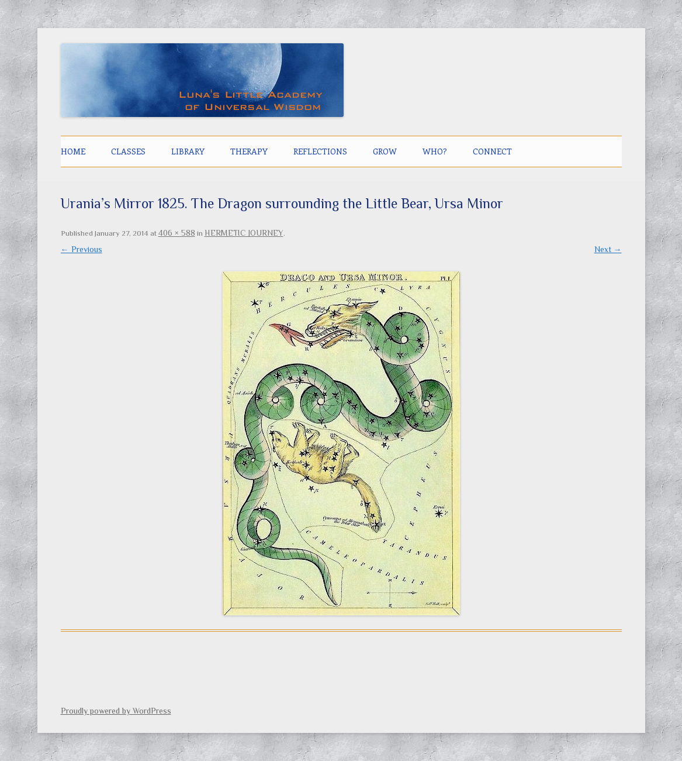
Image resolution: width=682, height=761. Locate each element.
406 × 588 (176, 232)
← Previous (81, 249)
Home (73, 151)
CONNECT (492, 151)
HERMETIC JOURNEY (244, 232)
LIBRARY (188, 151)
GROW (385, 151)
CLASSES (128, 151)
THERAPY (249, 151)
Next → (608, 249)
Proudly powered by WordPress (116, 710)
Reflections (320, 151)
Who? (435, 151)
